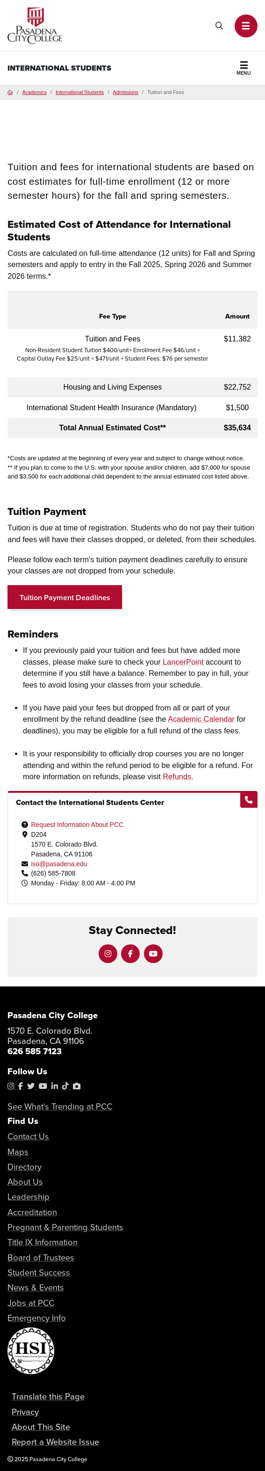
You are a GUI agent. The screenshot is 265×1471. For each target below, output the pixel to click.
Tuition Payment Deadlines (65, 597)
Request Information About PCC (77, 824)
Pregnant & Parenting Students (65, 1227)
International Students (59, 68)
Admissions (125, 92)
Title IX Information (42, 1242)
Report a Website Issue (55, 1441)
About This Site (41, 1426)
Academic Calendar (201, 719)
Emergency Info (36, 1318)
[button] (246, 25)
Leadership (28, 1196)
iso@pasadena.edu (59, 864)
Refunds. (178, 776)
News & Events (35, 1287)
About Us (25, 1181)
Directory (24, 1166)
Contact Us (28, 1136)
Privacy (25, 1412)
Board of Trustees (40, 1257)
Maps (18, 1151)
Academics (34, 92)
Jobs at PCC (30, 1303)
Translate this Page (48, 1396)
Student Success (38, 1272)
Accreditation (32, 1212)
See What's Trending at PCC (59, 1106)
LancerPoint (183, 662)
